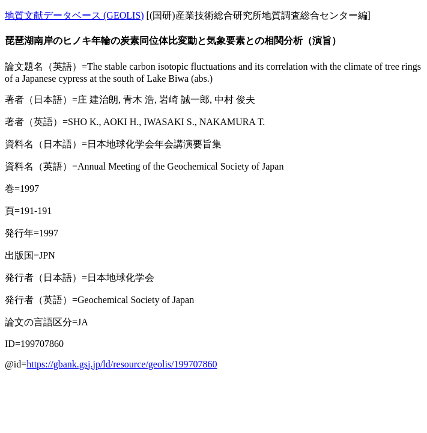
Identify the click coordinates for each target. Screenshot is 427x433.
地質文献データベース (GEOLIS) (74, 15)
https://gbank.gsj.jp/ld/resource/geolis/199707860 (121, 364)
